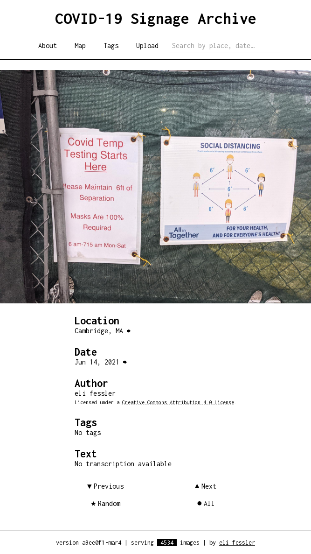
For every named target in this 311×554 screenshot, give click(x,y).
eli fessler (237, 542)
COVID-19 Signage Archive (155, 18)
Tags (111, 45)
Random (109, 503)
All (209, 503)
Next (208, 486)
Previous (109, 486)
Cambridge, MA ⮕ (103, 331)
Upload (147, 45)
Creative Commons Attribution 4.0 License (178, 402)
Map (80, 45)
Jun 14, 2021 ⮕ (101, 362)
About (47, 45)
